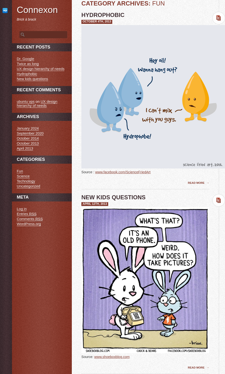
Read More (196, 182)
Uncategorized (28, 186)
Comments (30, 219)
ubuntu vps (25, 101)
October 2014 (28, 138)
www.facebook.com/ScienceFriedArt (123, 172)
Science (23, 176)
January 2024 (28, 128)
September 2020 (30, 133)
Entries (27, 214)
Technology (26, 181)
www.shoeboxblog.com (112, 357)
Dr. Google (25, 59)
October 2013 (28, 143)
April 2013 (25, 148)
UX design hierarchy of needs (40, 69)
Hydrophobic (102, 15)
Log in (22, 209)
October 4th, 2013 (97, 21)
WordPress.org (29, 224)
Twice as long (28, 64)
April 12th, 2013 (95, 204)
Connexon (37, 10)
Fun (20, 171)
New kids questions (113, 197)
